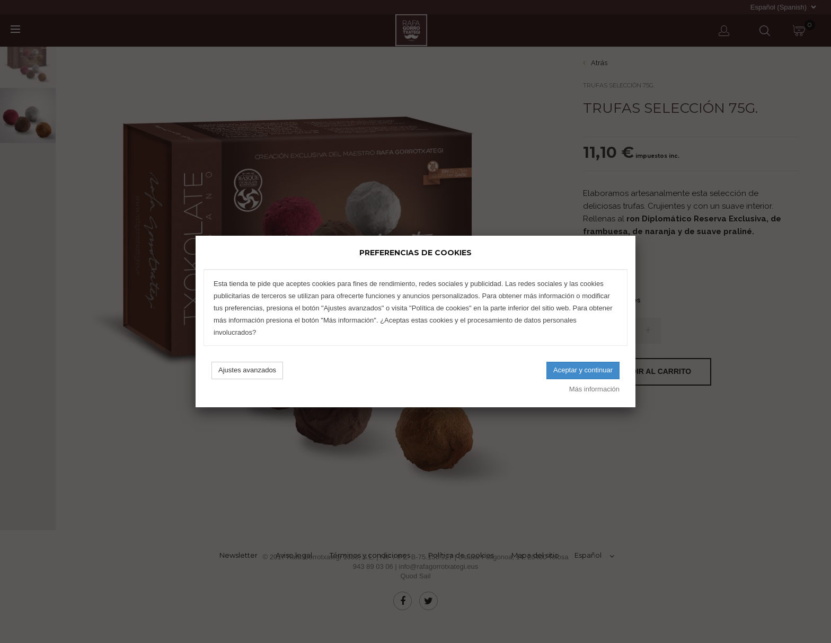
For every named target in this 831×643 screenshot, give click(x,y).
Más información (594, 389)
